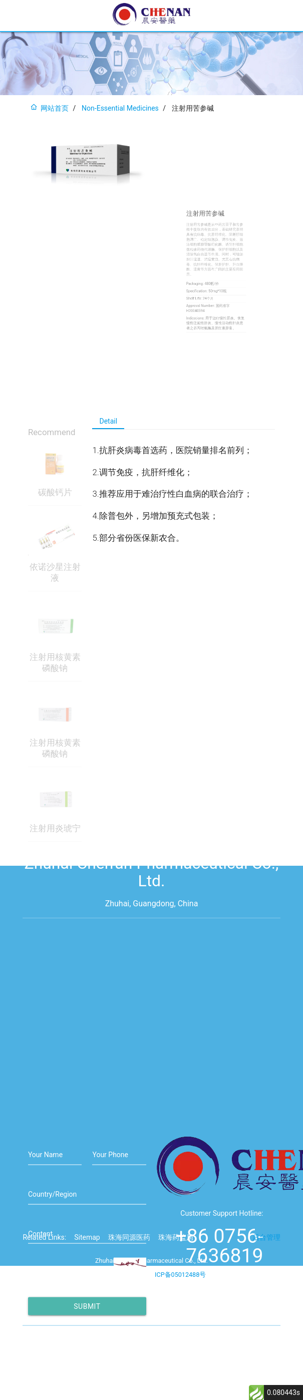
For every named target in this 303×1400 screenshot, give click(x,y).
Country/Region (52, 1234)
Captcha (41, 1316)
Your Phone (110, 1195)
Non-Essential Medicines (120, 108)
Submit (87, 1346)
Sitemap (87, 1250)
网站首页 (50, 108)
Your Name (45, 1195)
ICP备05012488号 (180, 1287)
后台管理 (266, 1250)
